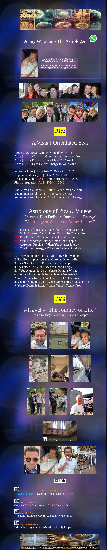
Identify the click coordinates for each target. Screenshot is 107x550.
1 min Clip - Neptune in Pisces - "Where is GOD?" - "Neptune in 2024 (40, 491)
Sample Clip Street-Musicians (26, 524)
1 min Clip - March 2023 (25, 503)
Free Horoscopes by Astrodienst (90, 49)
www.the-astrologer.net (60, 45)
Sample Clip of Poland (24, 513)
